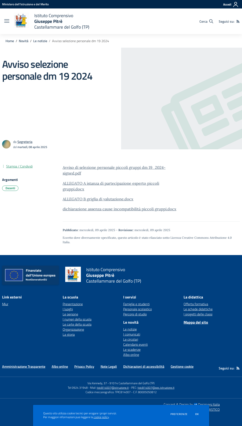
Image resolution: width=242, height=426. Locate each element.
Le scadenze (132, 349)
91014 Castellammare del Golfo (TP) (132, 383)
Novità (23, 40)
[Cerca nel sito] (206, 21)
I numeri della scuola (77, 319)
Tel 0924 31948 (78, 387)
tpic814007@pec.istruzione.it (156, 387)
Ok (197, 414)
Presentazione (73, 304)
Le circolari (130, 339)
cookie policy (101, 417)
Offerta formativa (196, 304)
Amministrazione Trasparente (23, 366)
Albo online (131, 354)
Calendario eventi (135, 344)
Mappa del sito (196, 322)
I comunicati (131, 334)
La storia (69, 334)
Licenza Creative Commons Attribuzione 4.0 (201, 238)
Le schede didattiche (198, 309)
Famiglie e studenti (136, 304)
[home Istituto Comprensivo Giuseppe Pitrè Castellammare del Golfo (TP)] (51, 21)
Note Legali (109, 366)
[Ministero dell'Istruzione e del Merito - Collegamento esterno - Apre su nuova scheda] (25, 4)
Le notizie (40, 40)
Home (10, 40)
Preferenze (179, 414)
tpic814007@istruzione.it (113, 387)
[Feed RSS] (238, 21)
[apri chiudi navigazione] (6, 21)
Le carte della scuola (77, 324)
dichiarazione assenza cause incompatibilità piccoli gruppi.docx (119, 209)
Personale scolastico (137, 309)
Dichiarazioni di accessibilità (143, 366)
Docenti (10, 188)
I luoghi (68, 309)
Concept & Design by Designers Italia (192, 404)
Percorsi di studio (135, 314)
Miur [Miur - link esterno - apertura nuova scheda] (5, 304)
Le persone (70, 314)
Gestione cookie (182, 366)
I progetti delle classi (198, 314)
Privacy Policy (84, 366)
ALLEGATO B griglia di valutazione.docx (98, 199)
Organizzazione (73, 329)
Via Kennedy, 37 (97, 383)
